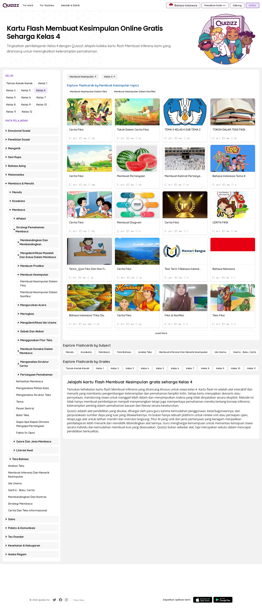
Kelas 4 (40, 90)
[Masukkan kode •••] (215, 5)
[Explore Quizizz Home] (11, 5)
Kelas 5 (11, 97)
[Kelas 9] (220, 368)
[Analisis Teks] (145, 352)
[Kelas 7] (190, 368)
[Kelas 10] (235, 368)
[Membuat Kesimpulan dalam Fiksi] (88, 91)
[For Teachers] (47, 5)
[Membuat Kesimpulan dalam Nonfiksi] (134, 91)
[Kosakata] (86, 352)
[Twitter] (54, 600)
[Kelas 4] (110, 76)
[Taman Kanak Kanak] (77, 368)
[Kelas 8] (205, 368)
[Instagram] (66, 600)
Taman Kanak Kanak (19, 83)
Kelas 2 (11, 90)
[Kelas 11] (251, 368)
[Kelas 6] (175, 368)
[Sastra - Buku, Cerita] (244, 352)
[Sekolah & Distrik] (70, 5)
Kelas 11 (11, 111)
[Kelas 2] (115, 368)
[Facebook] (60, 600)
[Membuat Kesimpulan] (83, 76)
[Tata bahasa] (124, 352)
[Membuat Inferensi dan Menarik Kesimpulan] (183, 352)
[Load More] (161, 333)
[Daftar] (252, 5)
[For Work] (28, 5)
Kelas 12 (27, 111)
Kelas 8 (11, 104)
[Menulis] (70, 352)
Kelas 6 (26, 97)
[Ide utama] (220, 352)
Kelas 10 (41, 104)
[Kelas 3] (130, 368)
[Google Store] (222, 600)
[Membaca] (104, 352)
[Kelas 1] (100, 368)
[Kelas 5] (160, 368)
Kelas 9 (26, 104)
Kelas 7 (41, 97)
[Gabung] (237, 5)
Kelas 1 (42, 83)
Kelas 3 (25, 90)
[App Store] (202, 600)
